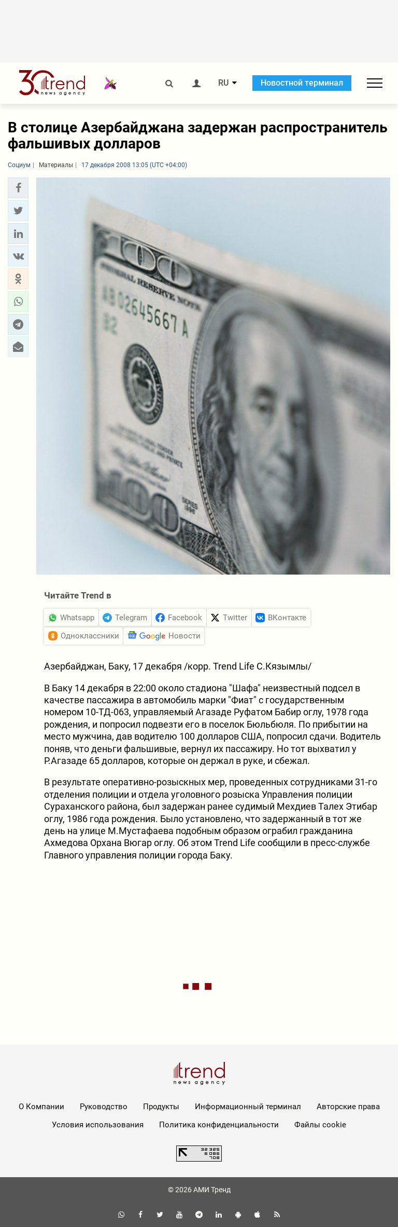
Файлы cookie (320, 1124)
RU (223, 83)
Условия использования (98, 1124)
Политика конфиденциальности (219, 1124)
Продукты (161, 1106)
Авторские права (348, 1106)
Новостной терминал (302, 83)
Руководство (103, 1106)
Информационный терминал (248, 1106)
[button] (18, 188)
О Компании (41, 1106)
